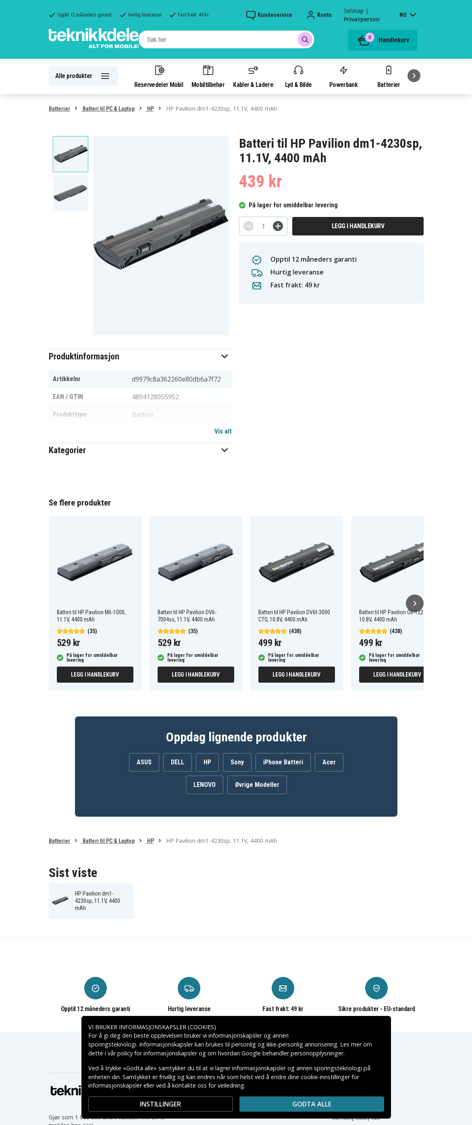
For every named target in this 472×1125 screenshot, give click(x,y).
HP (150, 108)
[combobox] (226, 39)
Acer (329, 762)
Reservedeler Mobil (158, 76)
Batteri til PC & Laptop (108, 108)
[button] (140, 356)
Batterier (388, 76)
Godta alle (311, 1104)
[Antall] (263, 226)
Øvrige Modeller (257, 785)
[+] (278, 226)
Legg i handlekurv (358, 226)
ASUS (144, 762)
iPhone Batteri (283, 762)
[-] (248, 226)
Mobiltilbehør (208, 76)
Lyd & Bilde (298, 76)
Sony (237, 762)
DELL (177, 762)
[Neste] (414, 75)
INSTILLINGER (160, 1104)
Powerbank (343, 76)
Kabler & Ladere (253, 76)
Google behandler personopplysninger (292, 1053)
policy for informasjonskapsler (157, 1053)
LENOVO (204, 785)
